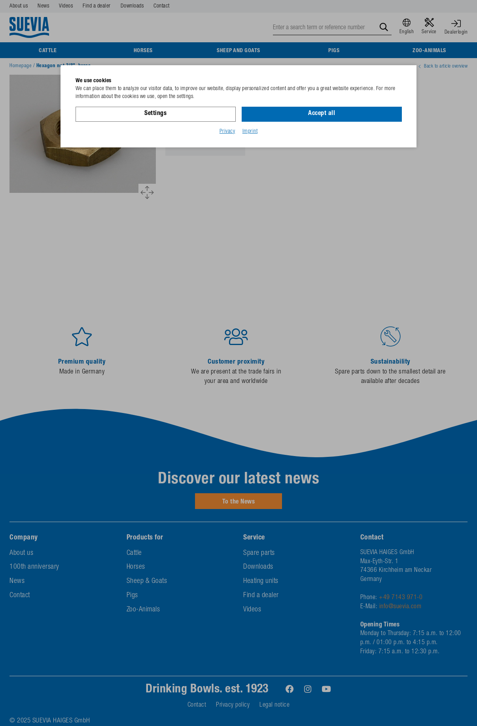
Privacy (227, 131)
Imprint (250, 131)
